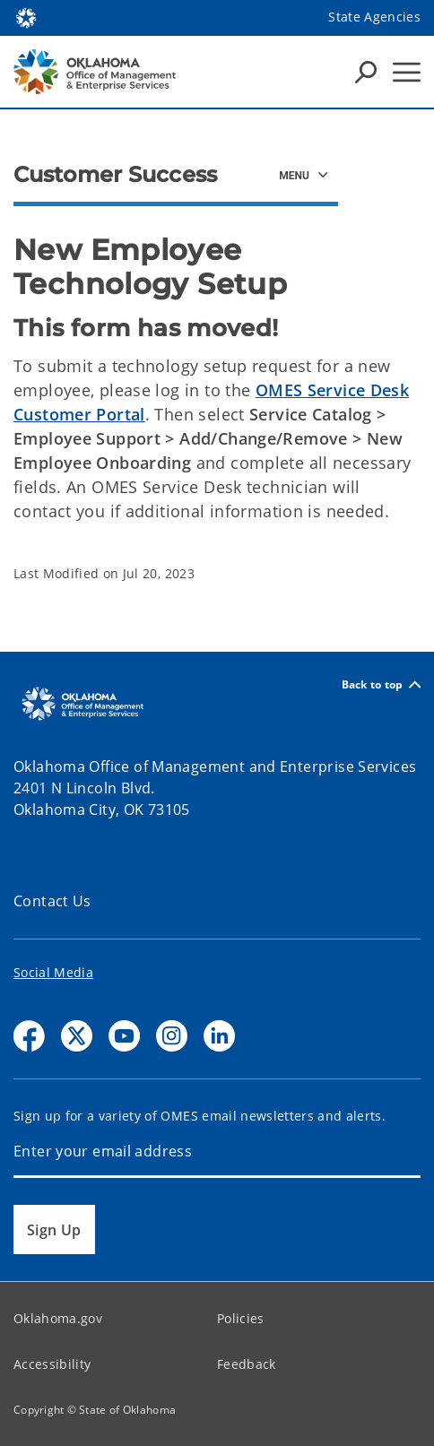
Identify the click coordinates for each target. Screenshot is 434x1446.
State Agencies (374, 16)
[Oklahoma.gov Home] (26, 16)
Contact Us (52, 901)
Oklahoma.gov (57, 1318)
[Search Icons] (366, 72)
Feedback (246, 1363)
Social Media (53, 972)
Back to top (381, 684)
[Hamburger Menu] (407, 72)
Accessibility (52, 1363)
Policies (241, 1318)
